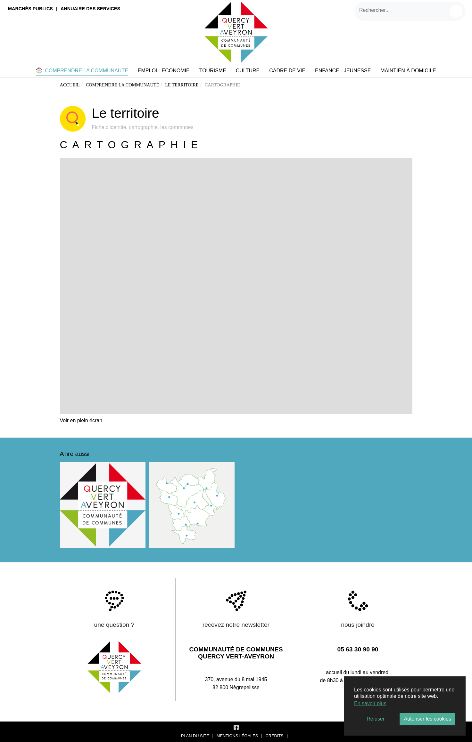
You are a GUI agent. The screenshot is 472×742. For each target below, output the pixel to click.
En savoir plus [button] (370, 703)
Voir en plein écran (81, 420)
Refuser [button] (376, 719)
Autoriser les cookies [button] (427, 719)
